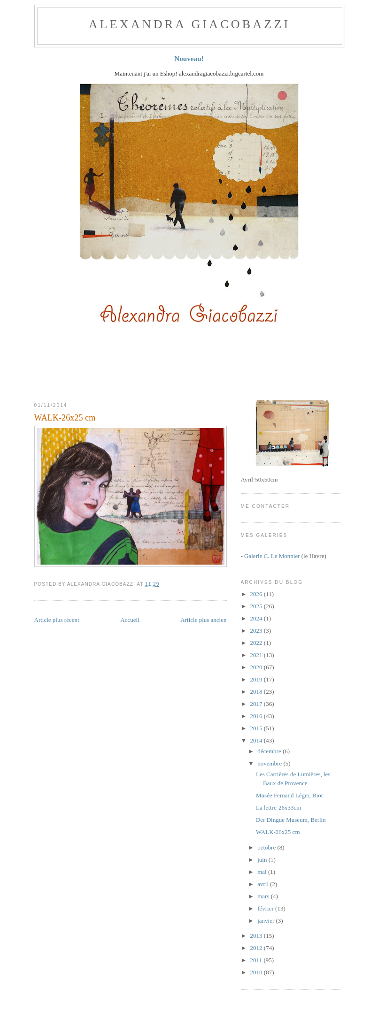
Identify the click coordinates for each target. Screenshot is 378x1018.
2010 (257, 972)
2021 (257, 654)
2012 (257, 947)
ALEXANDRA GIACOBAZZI (190, 24)
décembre (270, 751)
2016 (257, 715)
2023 (257, 630)
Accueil (129, 619)
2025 (257, 606)
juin (262, 859)
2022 (257, 642)
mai (262, 871)
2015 (257, 728)
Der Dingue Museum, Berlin (291, 819)
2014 (257, 740)
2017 (257, 703)
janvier (266, 920)
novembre (270, 763)
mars (264, 896)
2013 (257, 935)
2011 (257, 960)
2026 (257, 593)
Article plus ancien (203, 619)
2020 (257, 667)
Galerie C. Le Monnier (272, 555)
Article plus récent (56, 619)
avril (263, 884)
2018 (257, 691)
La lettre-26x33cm (278, 807)
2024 (257, 618)
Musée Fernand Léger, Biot (289, 795)
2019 (257, 679)
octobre (267, 847)
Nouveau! (189, 58)
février (266, 908)
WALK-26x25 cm (65, 417)
